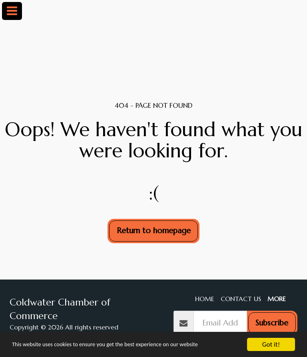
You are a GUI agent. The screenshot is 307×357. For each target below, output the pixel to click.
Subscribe (271, 323)
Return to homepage (154, 231)
